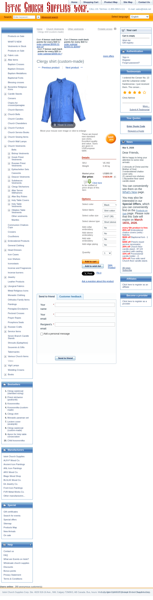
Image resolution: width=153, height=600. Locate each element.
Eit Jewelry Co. (11, 484)
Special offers (10, 519)
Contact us (9, 551)
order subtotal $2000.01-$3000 (72, 45)
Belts (14, 149)
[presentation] (77, 344)
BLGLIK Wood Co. (12, 480)
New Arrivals (9, 531)
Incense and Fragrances (19, 268)
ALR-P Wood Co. (12, 460)
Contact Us (144, 2)
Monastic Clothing (16, 295)
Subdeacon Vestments (17, 181)
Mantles (15, 220)
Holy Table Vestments (17, 205)
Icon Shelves (14, 259)
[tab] (47, 297)
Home (39, 29)
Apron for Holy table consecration (16, 435)
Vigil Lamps (13, 365)
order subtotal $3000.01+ (50, 54)
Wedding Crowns (16, 370)
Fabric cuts (13, 55)
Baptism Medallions (17, 73)
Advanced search (49, 17)
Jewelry (11, 277)
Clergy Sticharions (20, 186)
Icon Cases (13, 254)
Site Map (128, 2)
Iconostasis (13, 263)
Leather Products (16, 281)
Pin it (99, 273)
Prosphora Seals (16, 322)
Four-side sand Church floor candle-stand (134, 259)
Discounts (8, 567)
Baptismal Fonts (15, 78)
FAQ (6, 555)
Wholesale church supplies (16, 563)
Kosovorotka (13, 403)
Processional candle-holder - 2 (132, 255)
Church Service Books (18, 132)
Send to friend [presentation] (47, 296)
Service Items (14, 331)
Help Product (111, 266)
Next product (74, 67)
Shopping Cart (90, 2)
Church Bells (14, 114)
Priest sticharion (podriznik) (15, 398)
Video (10, 361)
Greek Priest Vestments (18, 158)
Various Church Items (18, 356)
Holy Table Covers (20, 200)
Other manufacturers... (14, 496)
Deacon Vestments (21, 177)
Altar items (13, 60)
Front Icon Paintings (13, 488)
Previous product (48, 67)
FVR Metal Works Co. (14, 492)
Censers (12, 98)
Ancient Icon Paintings (14, 464)
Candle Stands (15, 94)
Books (11, 374)
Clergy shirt (12, 414)
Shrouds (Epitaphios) (18, 343)
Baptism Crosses (16, 64)
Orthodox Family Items (19, 300)
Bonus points (10, 571)
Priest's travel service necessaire (133, 243)
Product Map (110, 2)
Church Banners (16, 110)
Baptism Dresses (16, 69)
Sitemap (7, 523)
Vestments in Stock (17, 46)
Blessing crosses (16, 82)
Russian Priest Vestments (19, 164)
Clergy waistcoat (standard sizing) (15, 392)
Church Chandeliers (17, 123)
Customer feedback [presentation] (70, 296)
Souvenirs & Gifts (16, 347)
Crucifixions (13, 236)
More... (146, 106)
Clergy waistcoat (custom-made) (15, 429)
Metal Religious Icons (18, 290)
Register (126, 60)
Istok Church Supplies (14, 456)
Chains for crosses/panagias (16, 104)
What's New (129, 192)
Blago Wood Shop (12, 476)
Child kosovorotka (16, 440)
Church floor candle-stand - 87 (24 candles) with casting (132, 249)
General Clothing (16, 245)
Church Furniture (16, 128)
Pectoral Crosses (16, 313)
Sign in (125, 57)
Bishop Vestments (20, 153)
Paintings (12, 304)
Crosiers (12, 232)
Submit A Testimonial (139, 109)
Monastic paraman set (18, 418)
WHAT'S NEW (15, 42)
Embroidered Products (18, 241)
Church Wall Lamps (17, 141)
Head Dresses (15, 250)
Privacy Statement (12, 575)
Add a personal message (55, 333)
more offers (108, 56)
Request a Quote (136, 131)
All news (126, 268)
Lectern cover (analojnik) (14, 422)
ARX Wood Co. (11, 472)
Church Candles (15, 119)
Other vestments (76, 29)
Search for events (12, 515)
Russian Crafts (15, 327)
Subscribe (127, 270)
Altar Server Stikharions (17, 191)
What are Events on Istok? (16, 559)
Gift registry (127, 42)
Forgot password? (131, 63)
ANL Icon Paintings (13, 468)
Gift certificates (11, 512)
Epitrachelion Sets (20, 169)
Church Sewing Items (18, 137)
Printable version (105, 29)
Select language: (130, 16)
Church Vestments (55, 29)
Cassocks (16, 173)
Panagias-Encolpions (18, 309)
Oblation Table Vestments (18, 211)
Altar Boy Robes (19, 196)
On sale (7, 535)
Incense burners (15, 272)
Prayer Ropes (14, 318)
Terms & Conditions (13, 579)
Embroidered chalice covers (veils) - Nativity (133, 232)
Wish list (126, 40)
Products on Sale (16, 36)
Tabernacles (13, 352)
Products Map (10, 527)
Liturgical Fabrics (16, 286)
